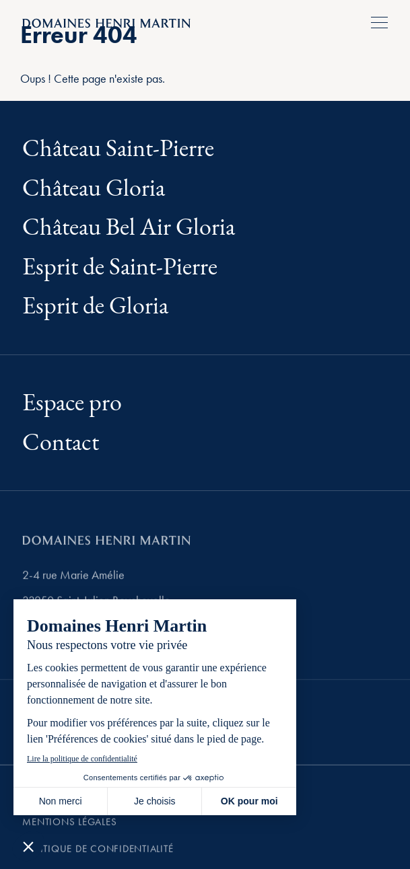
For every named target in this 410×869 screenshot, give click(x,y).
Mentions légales (69, 829)
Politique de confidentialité (97, 856)
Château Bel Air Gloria (128, 228)
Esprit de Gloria (95, 306)
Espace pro (72, 403)
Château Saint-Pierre (118, 149)
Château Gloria (93, 189)
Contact (60, 443)
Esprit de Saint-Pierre (119, 267)
